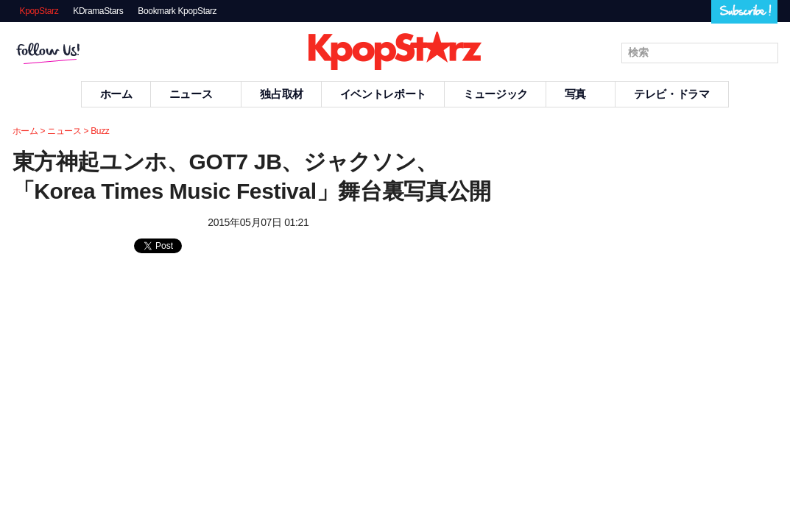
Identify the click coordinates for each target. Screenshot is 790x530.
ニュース (196, 94)
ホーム (116, 94)
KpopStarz (39, 11)
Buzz (100, 131)
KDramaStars (98, 11)
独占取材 (281, 94)
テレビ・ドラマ (671, 94)
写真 (581, 94)
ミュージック (495, 94)
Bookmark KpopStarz (177, 11)
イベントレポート (383, 94)
